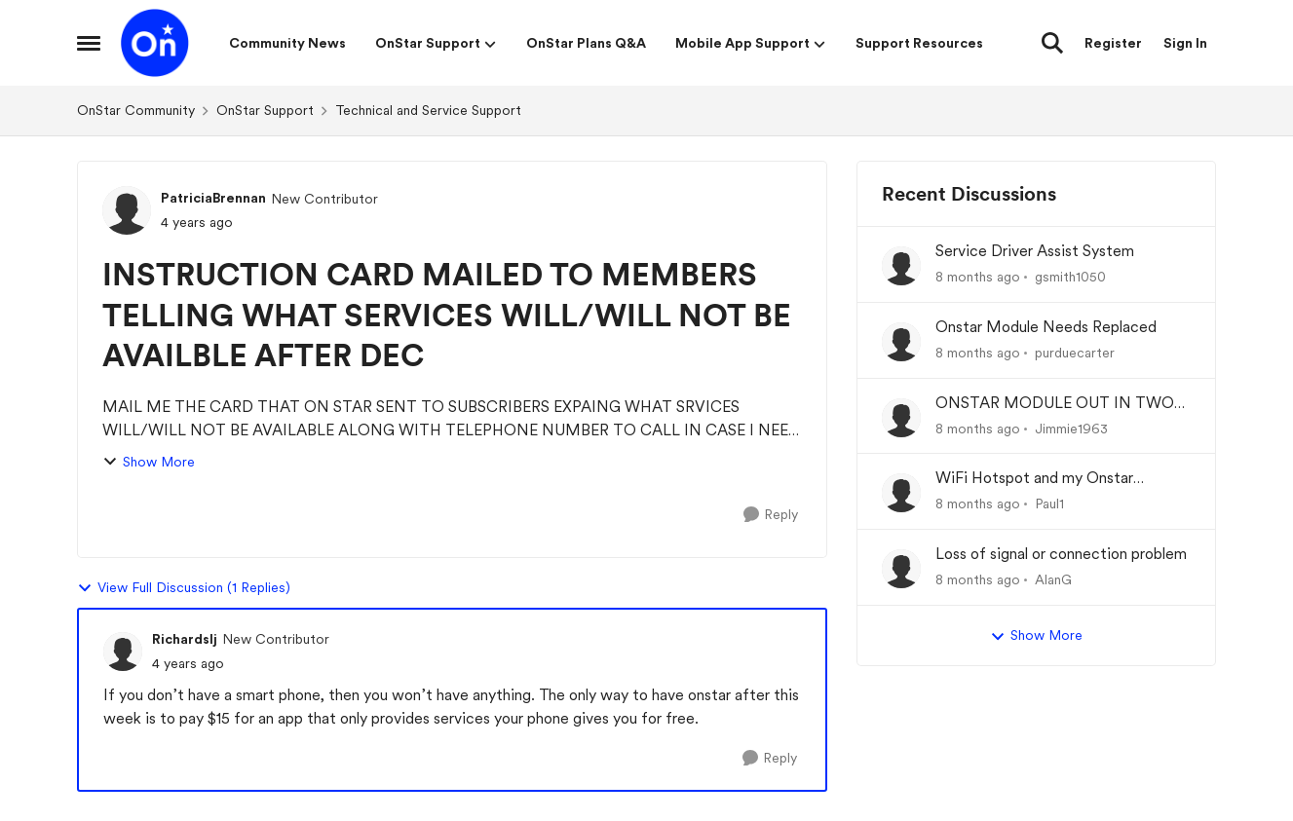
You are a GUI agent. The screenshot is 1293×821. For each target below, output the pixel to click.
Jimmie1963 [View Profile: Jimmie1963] (1071, 427)
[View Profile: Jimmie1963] (901, 417)
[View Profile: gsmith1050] (901, 265)
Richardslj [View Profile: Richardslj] (184, 639)
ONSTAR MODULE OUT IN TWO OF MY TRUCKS (1054, 403)
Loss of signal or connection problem (1061, 553)
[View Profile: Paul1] (901, 492)
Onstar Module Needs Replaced (1046, 326)
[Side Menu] (88, 42)
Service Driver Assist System (1034, 251)
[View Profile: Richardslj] (122, 651)
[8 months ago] (977, 277)
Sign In (1185, 43)
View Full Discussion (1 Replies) (183, 588)
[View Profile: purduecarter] (901, 341)
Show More (148, 462)
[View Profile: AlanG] (901, 568)
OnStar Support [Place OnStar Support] (265, 110)
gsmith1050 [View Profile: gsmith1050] (1070, 276)
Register (1113, 43)
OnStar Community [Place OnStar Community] (136, 110)
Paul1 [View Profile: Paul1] (1049, 503)
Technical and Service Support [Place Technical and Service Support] (428, 110)
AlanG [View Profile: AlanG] (1053, 579)
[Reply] (771, 515)
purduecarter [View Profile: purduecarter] (1075, 352)
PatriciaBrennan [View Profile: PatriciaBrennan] (213, 197)
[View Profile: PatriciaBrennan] (126, 210)
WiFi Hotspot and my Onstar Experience (1034, 478)
